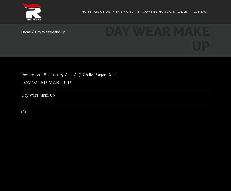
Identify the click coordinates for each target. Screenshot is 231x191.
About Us (102, 12)
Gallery (184, 12)
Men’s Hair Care (126, 12)
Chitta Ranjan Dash (100, 75)
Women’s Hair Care (158, 12)
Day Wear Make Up (50, 31)
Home (86, 12)
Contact (201, 12)
